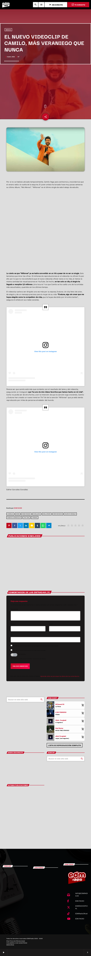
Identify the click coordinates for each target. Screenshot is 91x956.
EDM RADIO (18, 508)
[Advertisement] (45, 84)
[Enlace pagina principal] (6, 4)
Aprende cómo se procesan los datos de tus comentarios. (60, 676)
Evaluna (36, 514)
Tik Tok (26, 518)
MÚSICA (8, 30)
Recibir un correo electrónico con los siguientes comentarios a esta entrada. (36, 646)
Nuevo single (70, 514)
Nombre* (13, 624)
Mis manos (57, 514)
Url (11, 635)
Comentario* (14, 609)
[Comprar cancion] (82, 705)
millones (46, 514)
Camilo (10, 514)
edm (17, 514)
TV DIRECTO (78, 4)
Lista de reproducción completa (64, 745)
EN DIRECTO (56, 4)
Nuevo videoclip (14, 518)
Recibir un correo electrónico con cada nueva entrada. (29, 650)
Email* (51, 624)
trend (34, 518)
